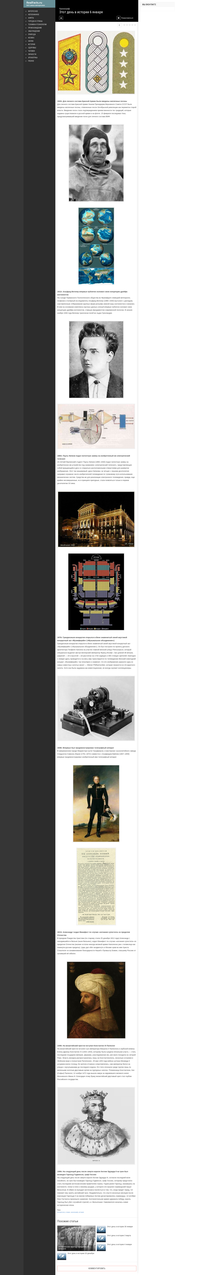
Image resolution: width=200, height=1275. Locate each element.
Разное (31, 61)
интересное (61, 1212)
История (31, 44)
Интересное (33, 11)
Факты (31, 18)
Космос (31, 38)
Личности (32, 54)
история (81, 1212)
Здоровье (32, 48)
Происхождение (35, 28)
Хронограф (33, 58)
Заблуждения (34, 31)
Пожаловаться (125, 18)
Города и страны (35, 21)
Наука (30, 41)
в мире (68, 1212)
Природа (32, 34)
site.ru (39, 4)
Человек (31, 51)
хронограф (74, 1212)
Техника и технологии (37, 24)
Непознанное (33, 15)
